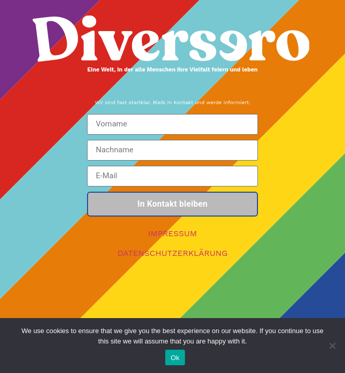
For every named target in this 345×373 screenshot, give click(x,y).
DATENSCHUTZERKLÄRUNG (173, 253)
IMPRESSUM (172, 233)
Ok (174, 358)
